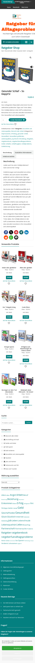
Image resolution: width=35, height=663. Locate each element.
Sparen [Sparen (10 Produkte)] (21, 540)
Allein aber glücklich (26, 268)
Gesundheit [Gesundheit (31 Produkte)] (22, 512)
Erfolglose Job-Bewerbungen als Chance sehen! (25, 348)
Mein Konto (25, 7)
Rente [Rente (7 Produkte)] (3, 540)
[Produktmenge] (3, 120)
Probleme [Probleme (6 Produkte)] (30, 529)
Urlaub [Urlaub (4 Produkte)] (32, 540)
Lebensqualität (6, 139)
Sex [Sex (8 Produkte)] (16, 541)
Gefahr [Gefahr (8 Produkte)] (10, 508)
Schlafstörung (5, 146)
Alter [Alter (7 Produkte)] (8, 495)
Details (9, 277)
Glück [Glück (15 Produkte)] (4, 516)
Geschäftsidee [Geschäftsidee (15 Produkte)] (8, 512)
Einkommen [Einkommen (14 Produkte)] (6, 503)
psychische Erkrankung (19, 139)
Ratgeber (30, 139)
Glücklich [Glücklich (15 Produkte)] (11, 516)
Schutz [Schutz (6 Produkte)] (8, 540)
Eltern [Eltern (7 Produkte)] (15, 503)
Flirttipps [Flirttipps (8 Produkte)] (4, 508)
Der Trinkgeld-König (9, 307)
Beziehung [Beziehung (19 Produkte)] (12, 499)
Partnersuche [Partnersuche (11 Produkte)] (21, 528)
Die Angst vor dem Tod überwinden (9, 391)
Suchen (28, 422)
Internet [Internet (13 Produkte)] (20, 516)
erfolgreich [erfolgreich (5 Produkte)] (27, 503)
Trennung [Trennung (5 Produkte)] (27, 540)
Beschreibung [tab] (7, 152)
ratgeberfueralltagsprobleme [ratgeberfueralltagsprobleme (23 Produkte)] (17, 536)
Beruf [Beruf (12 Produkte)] (25, 495)
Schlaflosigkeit (16, 144)
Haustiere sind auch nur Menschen (13, 617)
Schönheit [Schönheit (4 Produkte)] (12, 540)
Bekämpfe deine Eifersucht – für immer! (26, 391)
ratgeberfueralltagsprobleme (21, 141)
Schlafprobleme (26, 144)
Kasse (9, 7)
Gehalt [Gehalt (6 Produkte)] (15, 508)
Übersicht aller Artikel (10, 51)
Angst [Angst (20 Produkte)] (13, 494)
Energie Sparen (9, 347)
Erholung (14, 134)
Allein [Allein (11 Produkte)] (3, 495)
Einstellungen (17, 658)
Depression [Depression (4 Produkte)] (21, 499)
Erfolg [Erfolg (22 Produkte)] (20, 503)
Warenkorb (16, 7)
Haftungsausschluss (9, 578)
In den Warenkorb (16, 120)
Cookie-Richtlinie (8, 589)
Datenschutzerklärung (9, 582)
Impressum (6, 585)
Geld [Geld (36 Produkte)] (21, 508)
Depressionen (5, 134)
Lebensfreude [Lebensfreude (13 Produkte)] (24, 520)
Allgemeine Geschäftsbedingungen (13, 567)
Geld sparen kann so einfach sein (13, 606)
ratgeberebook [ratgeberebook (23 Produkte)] (20, 532)
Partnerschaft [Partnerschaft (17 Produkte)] (8, 528)
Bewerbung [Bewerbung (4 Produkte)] (4, 499)
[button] (30, 57)
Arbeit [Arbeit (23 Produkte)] (19, 494)
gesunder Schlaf (23, 134)
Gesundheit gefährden (17, 136)
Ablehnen (17, 653)
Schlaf (3, 144)
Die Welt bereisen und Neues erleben (22, 2)
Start (2, 51)
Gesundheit (5, 136)
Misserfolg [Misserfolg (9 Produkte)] (26, 525)
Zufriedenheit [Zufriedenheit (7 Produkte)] (12, 543)
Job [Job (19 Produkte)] (9, 520)
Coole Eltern (26, 307)
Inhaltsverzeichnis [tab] (8, 156)
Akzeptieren (17, 648)
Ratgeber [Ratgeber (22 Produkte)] (6, 532)
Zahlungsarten (7, 571)
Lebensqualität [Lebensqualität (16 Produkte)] (8, 524)
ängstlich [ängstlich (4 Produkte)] (19, 543)
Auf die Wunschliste (9, 124)
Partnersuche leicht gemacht (11, 610)
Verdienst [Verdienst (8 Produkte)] (4, 543)
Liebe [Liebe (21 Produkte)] (19, 524)
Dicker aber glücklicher (9, 268)
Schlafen (8, 144)
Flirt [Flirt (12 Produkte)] (32, 503)
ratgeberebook (6, 141)
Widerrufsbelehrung (9, 574)
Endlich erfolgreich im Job (10, 614)
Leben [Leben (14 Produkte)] (15, 520)
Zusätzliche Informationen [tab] (23, 152)
